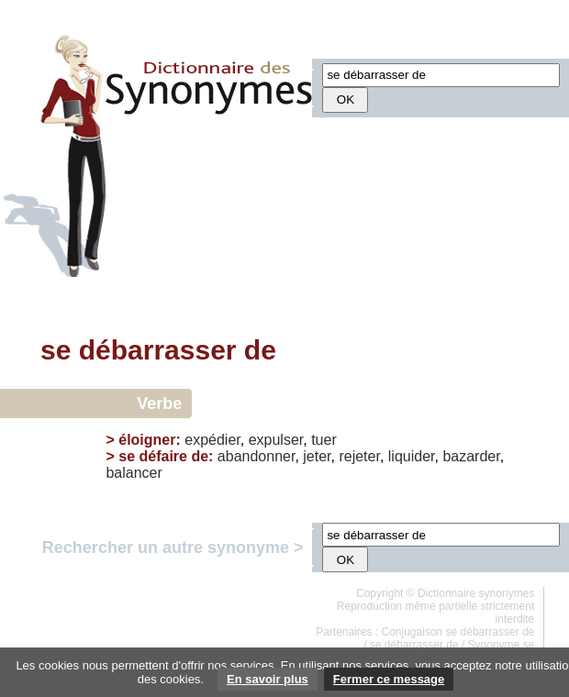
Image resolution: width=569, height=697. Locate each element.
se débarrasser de (414, 644)
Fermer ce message (388, 679)
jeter (316, 456)
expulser (276, 440)
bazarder (470, 456)
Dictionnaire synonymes (476, 593)
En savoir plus (267, 679)
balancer (134, 473)
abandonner (257, 456)
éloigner (146, 440)
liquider (411, 456)
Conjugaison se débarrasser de (458, 631)
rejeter (359, 456)
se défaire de (163, 456)
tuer (324, 440)
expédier (212, 440)
